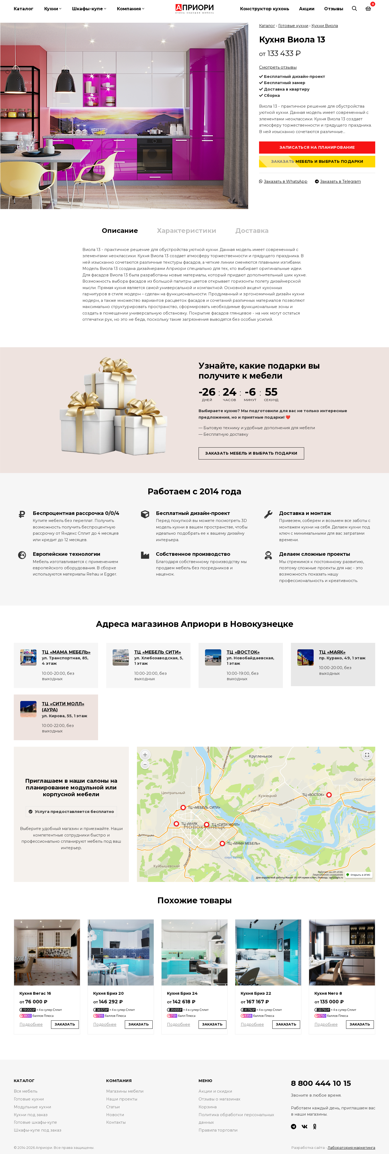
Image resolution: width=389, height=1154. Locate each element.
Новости (115, 1114)
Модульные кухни (32, 1106)
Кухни (51, 8)
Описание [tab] (120, 230)
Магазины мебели (124, 1090)
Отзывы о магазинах (219, 1098)
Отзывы (333, 8)
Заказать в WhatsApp (283, 180)
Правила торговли (218, 1129)
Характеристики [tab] (186, 230)
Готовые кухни (293, 24)
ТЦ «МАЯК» (332, 651)
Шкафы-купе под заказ (38, 1129)
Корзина (208, 1106)
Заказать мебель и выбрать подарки (317, 160)
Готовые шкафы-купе (35, 1121)
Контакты (116, 1121)
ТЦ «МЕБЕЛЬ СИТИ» (157, 651)
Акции (306, 8)
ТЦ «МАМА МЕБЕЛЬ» (66, 651)
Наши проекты (121, 1098)
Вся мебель (25, 1090)
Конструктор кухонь (264, 8)
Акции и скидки (215, 1090)
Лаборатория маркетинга (351, 1147)
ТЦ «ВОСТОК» (243, 651)
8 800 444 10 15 (321, 1082)
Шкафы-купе (87, 8)
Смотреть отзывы (278, 66)
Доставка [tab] (252, 230)
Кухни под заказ (31, 1114)
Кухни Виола (324, 24)
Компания (129, 8)
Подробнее (31, 1023)
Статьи (113, 1106)
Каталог (23, 8)
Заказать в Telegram (338, 180)
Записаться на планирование (317, 146)
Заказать (65, 1023)
